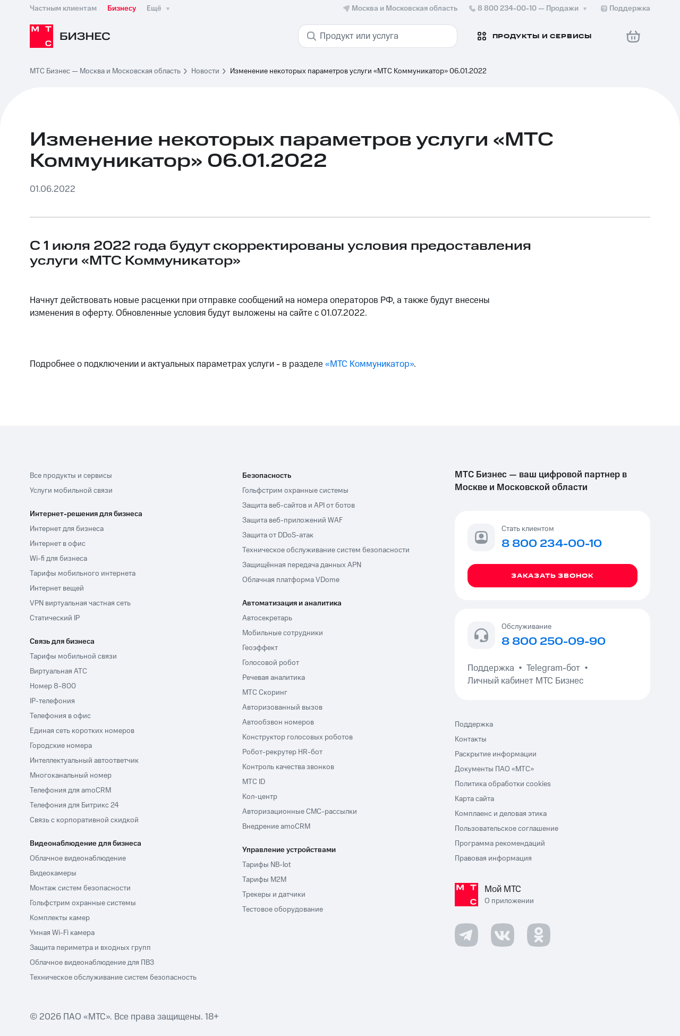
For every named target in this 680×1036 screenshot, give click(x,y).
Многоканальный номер (71, 775)
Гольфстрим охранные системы (83, 903)
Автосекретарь (267, 618)
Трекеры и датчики (273, 894)
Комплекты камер (60, 918)
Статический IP (55, 618)
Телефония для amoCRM (70, 790)
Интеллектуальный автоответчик (84, 760)
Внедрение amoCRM (276, 826)
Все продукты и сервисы (71, 475)
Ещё (159, 8)
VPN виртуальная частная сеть (80, 603)
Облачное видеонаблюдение (78, 858)
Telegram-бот (553, 668)
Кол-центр (259, 796)
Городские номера (61, 745)
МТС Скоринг (264, 692)
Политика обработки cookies (503, 784)
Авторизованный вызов (282, 707)
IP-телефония (52, 701)
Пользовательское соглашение (506, 828)
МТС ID (253, 782)
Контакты (471, 739)
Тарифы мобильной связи (73, 656)
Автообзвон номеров (278, 722)
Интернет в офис (58, 543)
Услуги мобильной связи (71, 490)
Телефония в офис (60, 716)
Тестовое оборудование (282, 909)
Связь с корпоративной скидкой (84, 820)
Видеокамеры (53, 873)
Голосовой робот (270, 663)
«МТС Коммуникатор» (369, 364)
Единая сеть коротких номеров (82, 731)
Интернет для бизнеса (67, 529)
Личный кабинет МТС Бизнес (525, 681)
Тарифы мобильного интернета (82, 573)
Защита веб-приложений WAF (292, 520)
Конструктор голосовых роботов (297, 737)
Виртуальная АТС (58, 671)
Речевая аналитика (273, 677)
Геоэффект (260, 648)
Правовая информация (493, 858)
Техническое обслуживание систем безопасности (326, 550)
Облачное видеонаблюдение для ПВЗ (92, 962)
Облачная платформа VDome (290, 580)
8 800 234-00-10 (528, 8)
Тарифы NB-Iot (266, 865)
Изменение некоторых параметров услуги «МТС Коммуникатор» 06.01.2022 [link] (358, 71)
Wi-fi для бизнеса (58, 558)
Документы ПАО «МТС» (494, 769)
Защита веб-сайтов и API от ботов (298, 505)
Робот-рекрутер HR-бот (282, 752)
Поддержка (493, 668)
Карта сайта (474, 799)
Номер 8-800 (53, 686)
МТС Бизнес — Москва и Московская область (105, 71)
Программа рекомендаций (500, 843)
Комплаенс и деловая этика (501, 813)
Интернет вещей (57, 588)
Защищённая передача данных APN (301, 565)
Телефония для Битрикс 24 (74, 805)
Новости (205, 71)
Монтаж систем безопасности (80, 888)
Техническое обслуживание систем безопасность (113, 977)
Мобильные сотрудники (282, 633)
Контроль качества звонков (288, 767)
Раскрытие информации (496, 754)
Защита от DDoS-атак (277, 535)
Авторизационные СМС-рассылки (299, 811)
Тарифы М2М (264, 879)
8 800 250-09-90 (554, 642)
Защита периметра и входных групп (90, 947)
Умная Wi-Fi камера (62, 933)
